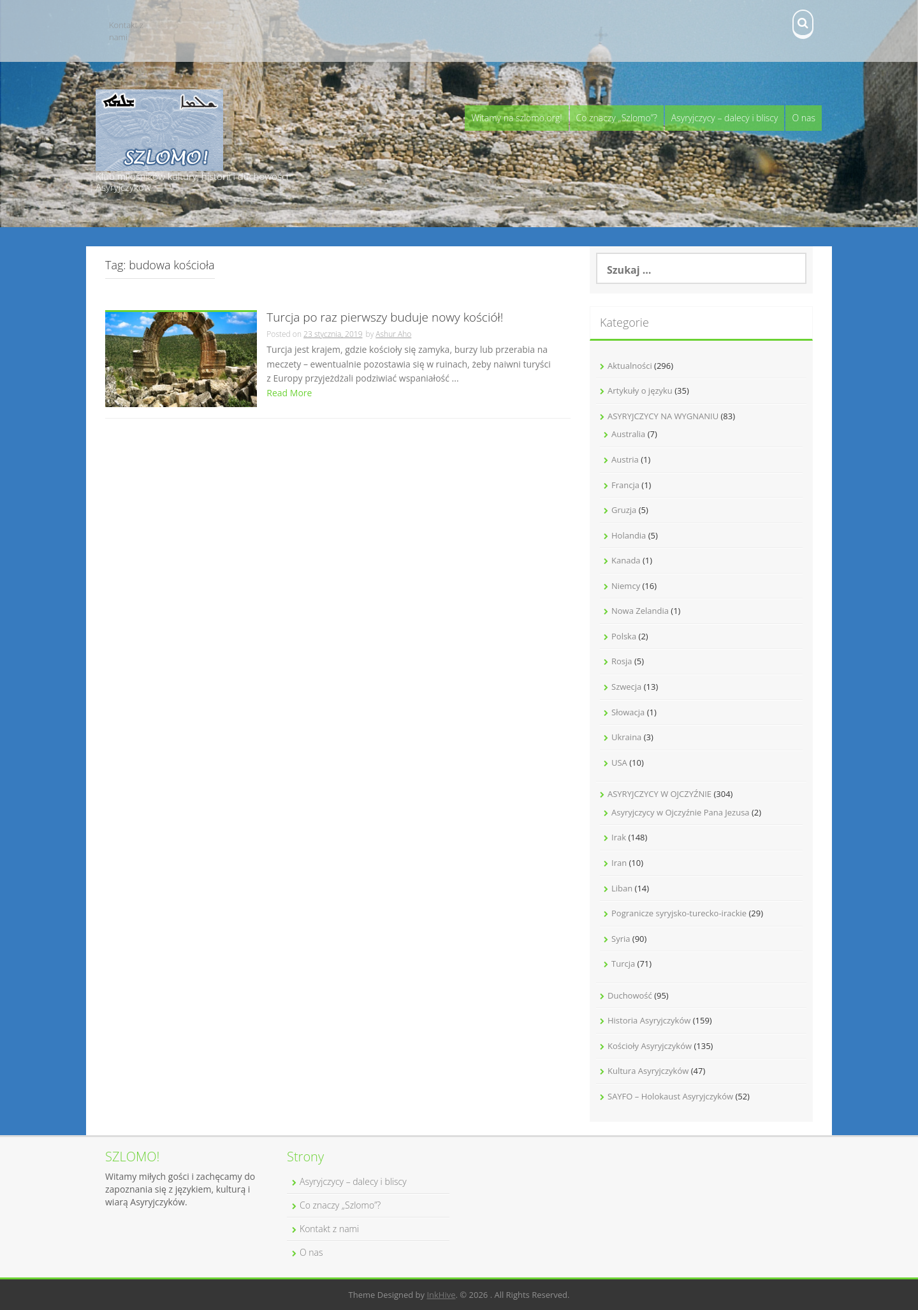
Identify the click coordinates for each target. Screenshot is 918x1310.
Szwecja (626, 686)
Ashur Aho (393, 334)
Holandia (628, 535)
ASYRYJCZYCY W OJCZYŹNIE (659, 794)
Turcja (623, 963)
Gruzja (623, 510)
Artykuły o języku (640, 390)
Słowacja (628, 712)
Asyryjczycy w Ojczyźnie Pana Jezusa (680, 812)
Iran (619, 862)
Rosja (621, 661)
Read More (289, 393)
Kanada (626, 560)
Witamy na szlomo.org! (516, 118)
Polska (623, 636)
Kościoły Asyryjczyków (650, 1046)
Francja (625, 485)
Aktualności (630, 365)
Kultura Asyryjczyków (648, 1070)
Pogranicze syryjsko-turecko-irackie (679, 913)
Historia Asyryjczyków (649, 1020)
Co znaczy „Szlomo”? (616, 118)
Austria (625, 459)
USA (619, 762)
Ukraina (626, 737)
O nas (803, 118)
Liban (621, 888)
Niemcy (625, 586)
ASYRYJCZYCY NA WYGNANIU (663, 416)
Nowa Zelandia (640, 610)
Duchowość (630, 995)
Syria (620, 938)
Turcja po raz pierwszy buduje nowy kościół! (384, 318)
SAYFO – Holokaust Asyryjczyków (670, 1096)
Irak (618, 837)
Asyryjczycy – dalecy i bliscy (724, 118)
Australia (628, 434)
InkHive (440, 1294)
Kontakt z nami (126, 31)
